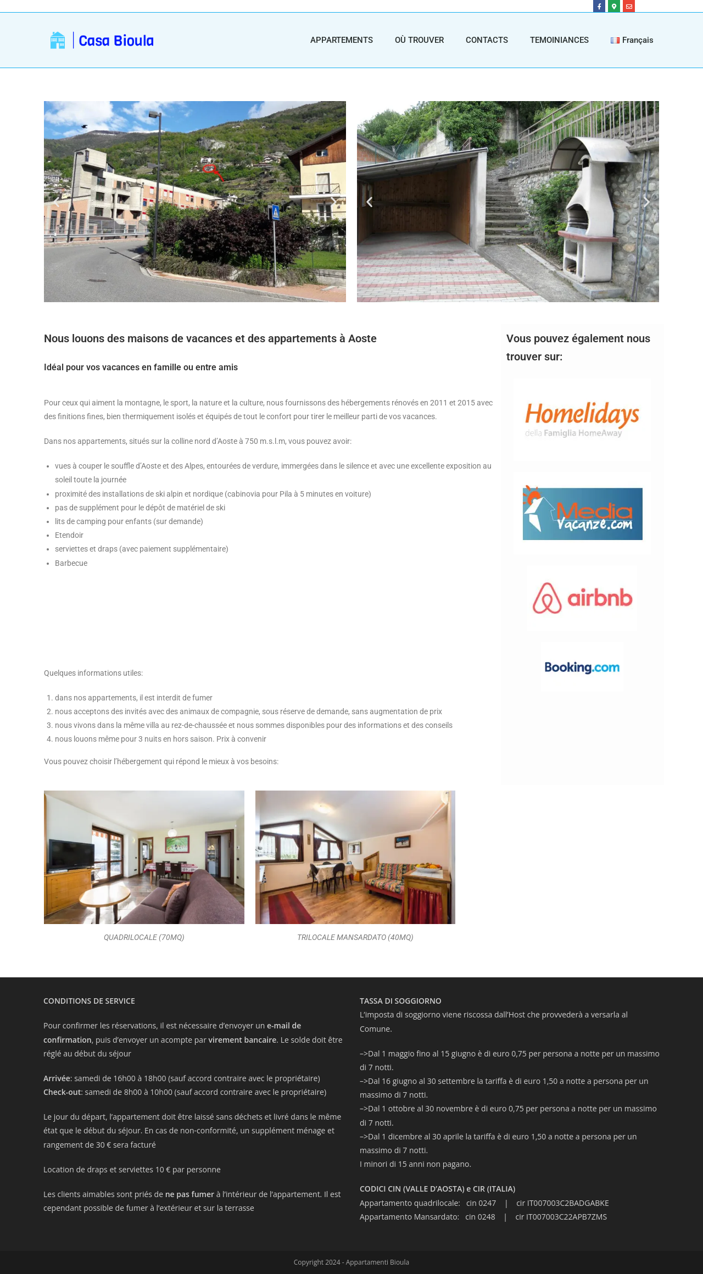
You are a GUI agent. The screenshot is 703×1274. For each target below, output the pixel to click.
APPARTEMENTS (341, 40)
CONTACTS (487, 40)
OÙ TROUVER (419, 40)
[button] (56, 202)
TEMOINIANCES (559, 40)
